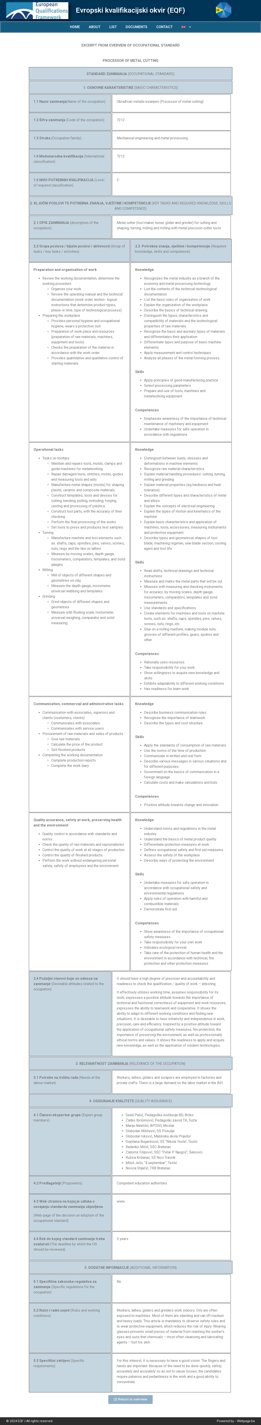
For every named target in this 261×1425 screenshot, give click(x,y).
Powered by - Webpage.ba (236, 1421)
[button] (130, 1399)
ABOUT (95, 27)
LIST (113, 27)
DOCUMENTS (136, 27)
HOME (75, 27)
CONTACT (164, 27)
